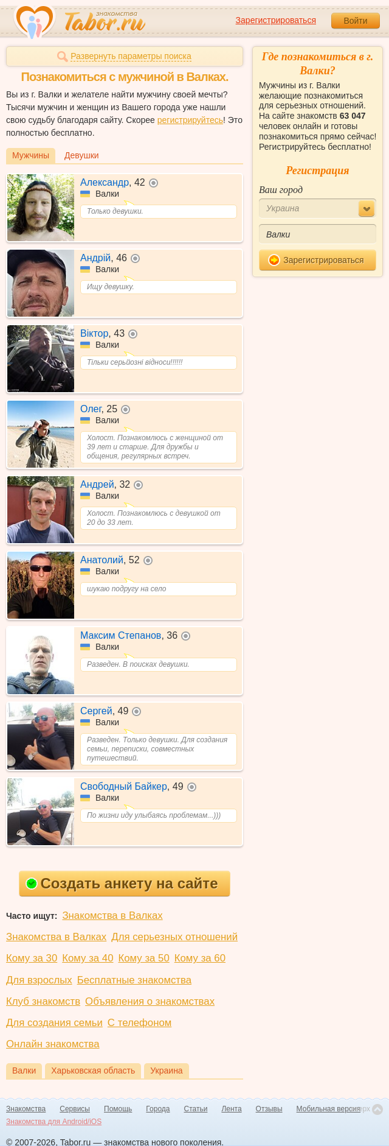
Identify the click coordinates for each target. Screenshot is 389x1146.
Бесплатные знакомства (134, 980)
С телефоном (139, 1022)
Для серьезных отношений (174, 937)
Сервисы (75, 1109)
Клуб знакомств (43, 1001)
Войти (355, 21)
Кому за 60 (199, 958)
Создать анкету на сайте (122, 883)
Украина (166, 1070)
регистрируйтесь (190, 120)
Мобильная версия (329, 1109)
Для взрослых (39, 980)
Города (158, 1109)
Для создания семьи (54, 1022)
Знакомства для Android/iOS (54, 1121)
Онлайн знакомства (53, 1044)
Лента (231, 1109)
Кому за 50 (144, 958)
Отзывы (269, 1109)
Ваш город (281, 190)
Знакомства (26, 1109)
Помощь (118, 1109)
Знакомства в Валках (112, 915)
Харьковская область (93, 1070)
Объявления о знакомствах (150, 1001)
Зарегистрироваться (276, 20)
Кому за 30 (31, 958)
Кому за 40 (87, 958)
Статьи (196, 1109)
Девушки (81, 155)
